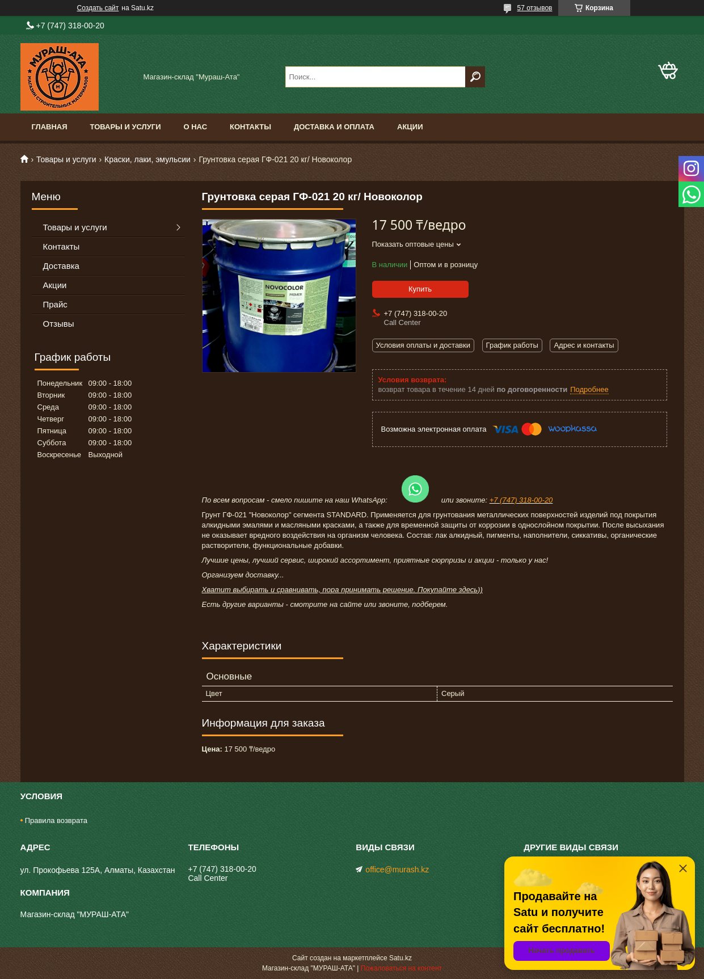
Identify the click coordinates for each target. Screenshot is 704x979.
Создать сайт (98, 8)
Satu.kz (400, 958)
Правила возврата (56, 820)
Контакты (250, 127)
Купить (420, 289)
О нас (195, 127)
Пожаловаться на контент (401, 968)
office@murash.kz (397, 869)
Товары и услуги (125, 127)
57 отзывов (534, 8)
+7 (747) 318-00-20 (521, 500)
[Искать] (475, 76)
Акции (410, 127)
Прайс (55, 304)
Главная (50, 127)
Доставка (61, 266)
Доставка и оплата (334, 127)
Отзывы (58, 323)
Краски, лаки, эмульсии (147, 159)
